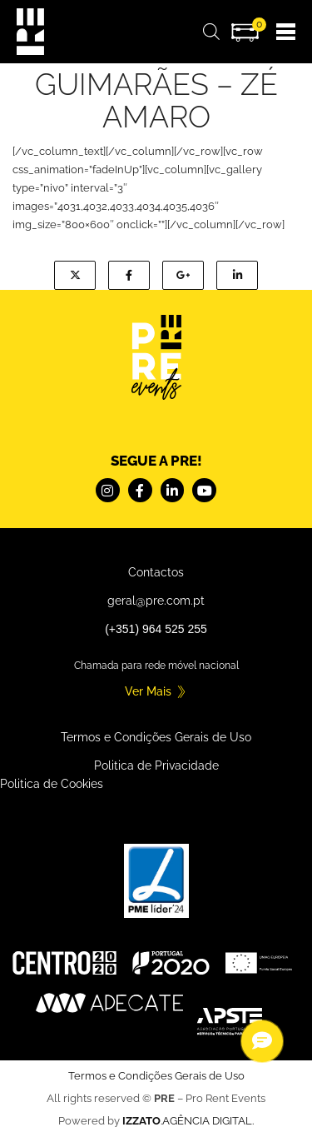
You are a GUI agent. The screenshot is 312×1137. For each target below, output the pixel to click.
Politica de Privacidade (156, 765)
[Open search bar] (211, 32)
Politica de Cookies (51, 783)
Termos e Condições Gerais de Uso (156, 737)
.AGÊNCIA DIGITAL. (188, 1121)
